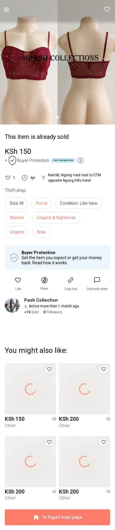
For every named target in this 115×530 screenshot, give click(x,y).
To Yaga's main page (57, 517)
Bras (41, 232)
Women (17, 217)
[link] (97, 284)
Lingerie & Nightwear (56, 217)
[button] (107, 9)
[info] (80, 205)
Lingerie (17, 232)
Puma (41, 203)
